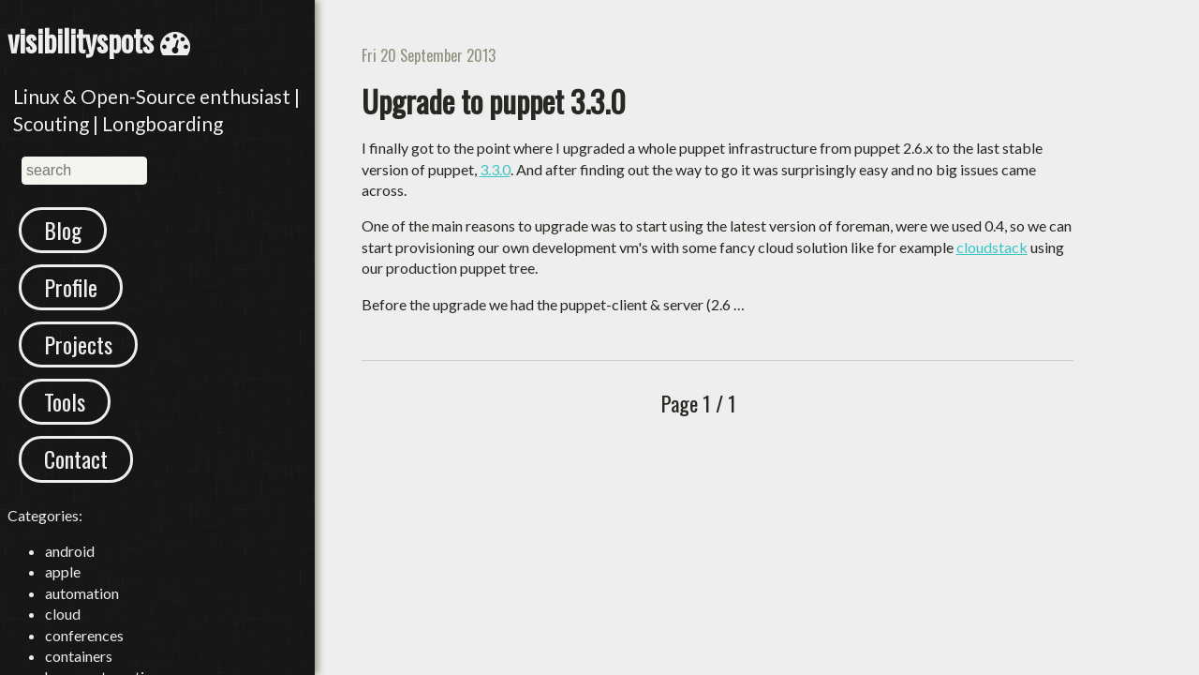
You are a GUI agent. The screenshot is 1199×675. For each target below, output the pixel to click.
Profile (70, 287)
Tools (64, 401)
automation (82, 593)
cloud (63, 613)
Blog (62, 230)
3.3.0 (495, 169)
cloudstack (992, 247)
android (70, 551)
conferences (84, 635)
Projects (78, 344)
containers (78, 656)
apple (63, 571)
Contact (76, 458)
